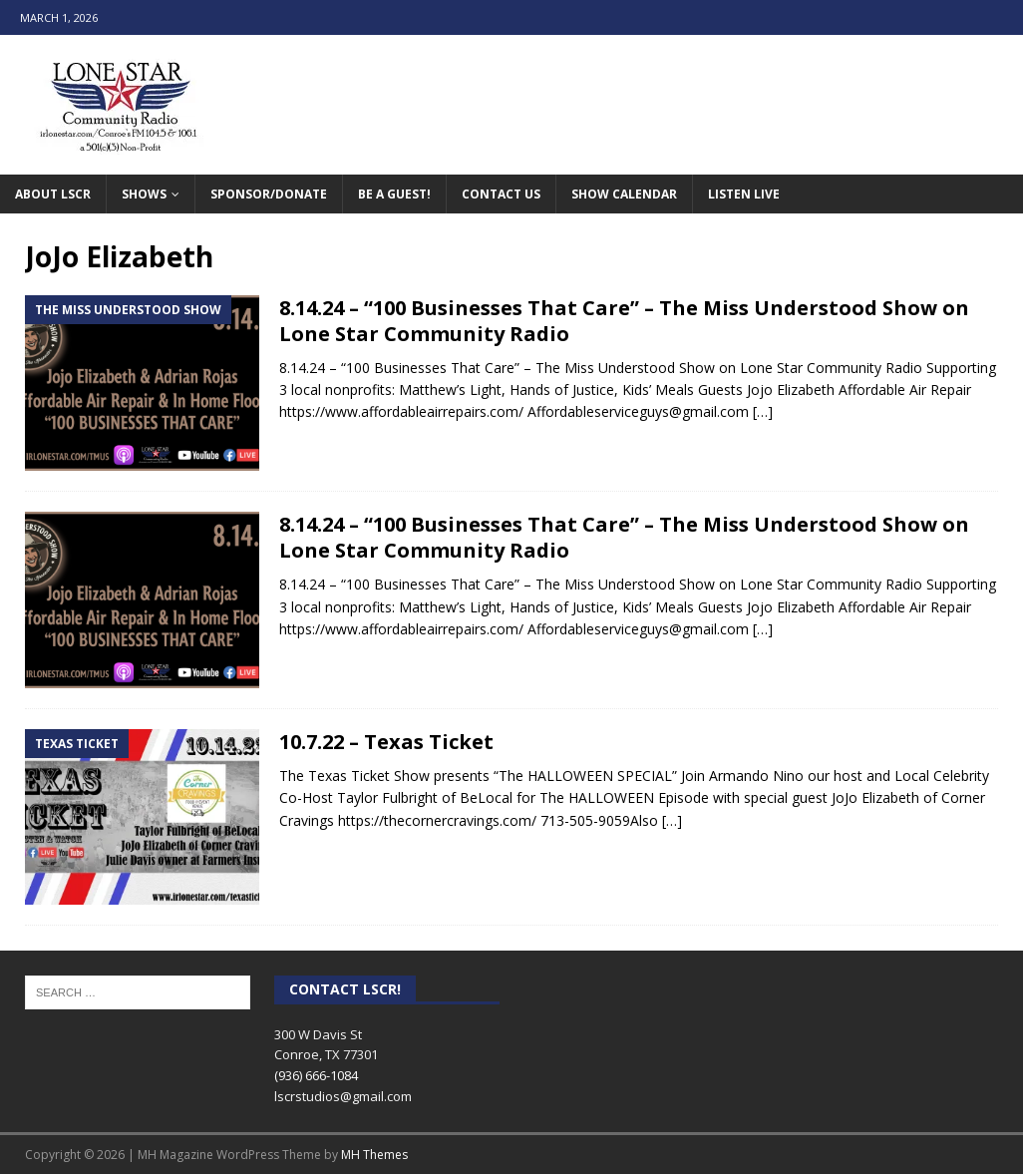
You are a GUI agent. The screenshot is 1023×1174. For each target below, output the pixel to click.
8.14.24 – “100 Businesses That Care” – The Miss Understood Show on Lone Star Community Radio (624, 320)
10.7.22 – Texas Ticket (386, 741)
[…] (763, 411)
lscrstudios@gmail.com (343, 1096)
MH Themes (374, 1154)
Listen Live (744, 194)
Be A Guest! (394, 194)
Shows (144, 194)
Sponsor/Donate (268, 194)
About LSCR (53, 194)
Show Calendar (624, 194)
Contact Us (501, 194)
